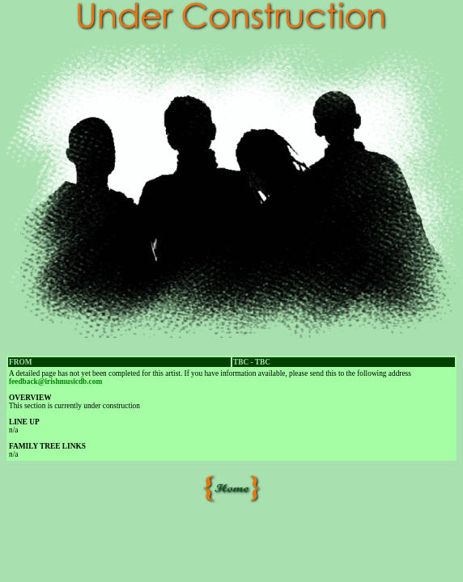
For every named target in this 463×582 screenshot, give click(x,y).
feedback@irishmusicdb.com (55, 381)
